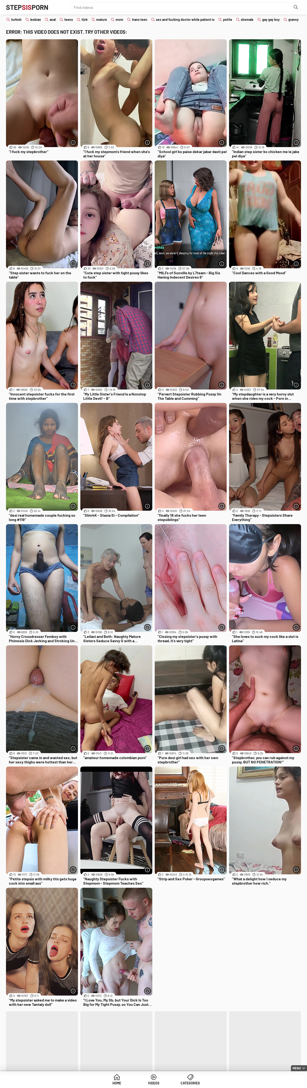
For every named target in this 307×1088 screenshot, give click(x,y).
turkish (16, 19)
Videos (153, 1083)
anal (53, 19)
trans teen (139, 19)
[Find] (296, 7)
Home (116, 1083)
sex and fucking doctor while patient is (185, 19)
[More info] (73, 142)
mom (119, 19)
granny (293, 19)
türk (85, 19)
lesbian (35, 19)
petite (227, 19)
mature (101, 19)
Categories (190, 1083)
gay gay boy (271, 19)
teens (68, 19)
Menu (297, 1068)
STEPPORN (27, 7)
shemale (247, 19)
